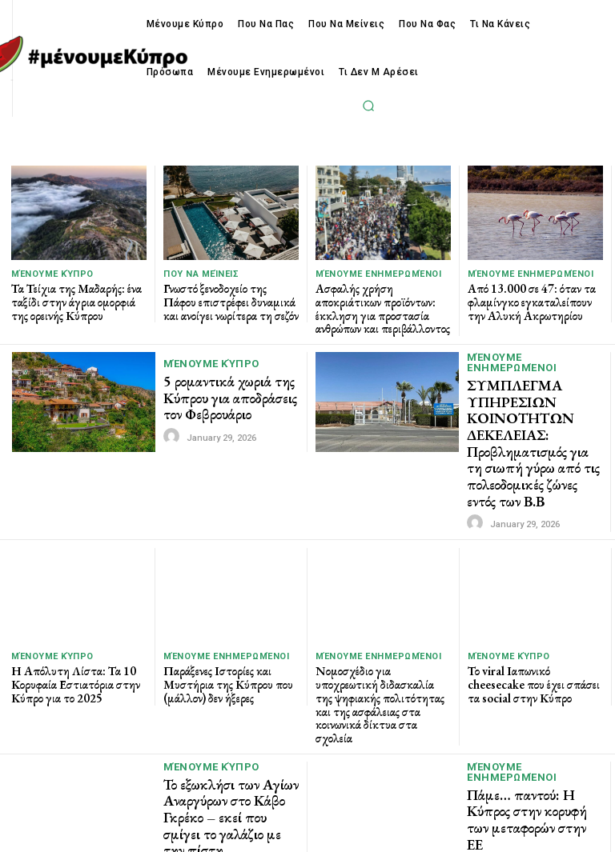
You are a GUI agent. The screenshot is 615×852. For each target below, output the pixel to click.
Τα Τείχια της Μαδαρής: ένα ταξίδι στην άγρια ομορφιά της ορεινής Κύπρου (75, 300)
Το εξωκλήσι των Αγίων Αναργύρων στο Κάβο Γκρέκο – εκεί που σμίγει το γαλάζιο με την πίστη (227, 772)
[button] (369, 105)
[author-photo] (173, 430)
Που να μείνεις (201, 274)
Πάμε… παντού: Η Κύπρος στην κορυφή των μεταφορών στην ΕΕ (534, 777)
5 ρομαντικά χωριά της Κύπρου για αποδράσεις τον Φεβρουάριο (223, 394)
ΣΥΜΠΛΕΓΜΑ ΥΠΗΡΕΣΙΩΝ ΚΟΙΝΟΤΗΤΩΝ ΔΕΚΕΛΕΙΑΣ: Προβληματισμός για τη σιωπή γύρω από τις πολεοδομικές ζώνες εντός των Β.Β (532, 433)
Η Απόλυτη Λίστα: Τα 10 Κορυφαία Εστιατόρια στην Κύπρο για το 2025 (69, 666)
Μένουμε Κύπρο (52, 274)
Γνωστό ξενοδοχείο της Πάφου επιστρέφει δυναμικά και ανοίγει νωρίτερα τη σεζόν (227, 300)
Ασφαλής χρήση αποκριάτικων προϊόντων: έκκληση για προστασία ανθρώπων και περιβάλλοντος (382, 306)
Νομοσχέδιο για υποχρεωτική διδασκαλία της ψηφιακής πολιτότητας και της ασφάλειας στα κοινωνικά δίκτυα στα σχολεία (383, 678)
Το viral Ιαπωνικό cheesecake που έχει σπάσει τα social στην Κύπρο (531, 666)
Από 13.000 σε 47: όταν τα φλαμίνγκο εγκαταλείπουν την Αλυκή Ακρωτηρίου (534, 300)
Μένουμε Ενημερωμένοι (378, 274)
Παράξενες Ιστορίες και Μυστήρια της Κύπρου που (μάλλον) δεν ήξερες (223, 666)
